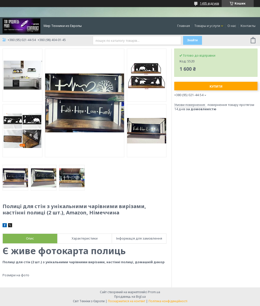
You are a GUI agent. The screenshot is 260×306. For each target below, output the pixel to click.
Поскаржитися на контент (126, 301)
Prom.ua (154, 292)
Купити (216, 86)
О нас (231, 25)
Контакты (248, 25)
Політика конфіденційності (168, 301)
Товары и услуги (207, 25)
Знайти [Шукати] (192, 40)
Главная (183, 25)
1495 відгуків (209, 3)
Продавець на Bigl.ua (130, 296)
